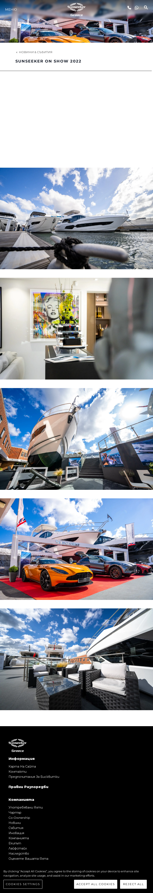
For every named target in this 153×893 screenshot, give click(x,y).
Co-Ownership (19, 818)
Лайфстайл (18, 848)
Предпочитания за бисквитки (34, 777)
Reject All (133, 884)
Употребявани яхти (26, 807)
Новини (15, 823)
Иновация (16, 833)
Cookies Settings (23, 884)
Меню (11, 9)
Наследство (19, 853)
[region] (76, 879)
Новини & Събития (33, 52)
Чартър (15, 812)
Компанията (19, 838)
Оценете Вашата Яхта (28, 859)
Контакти (18, 772)
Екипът (15, 843)
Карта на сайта (22, 766)
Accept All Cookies (95, 884)
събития (16, 828)
